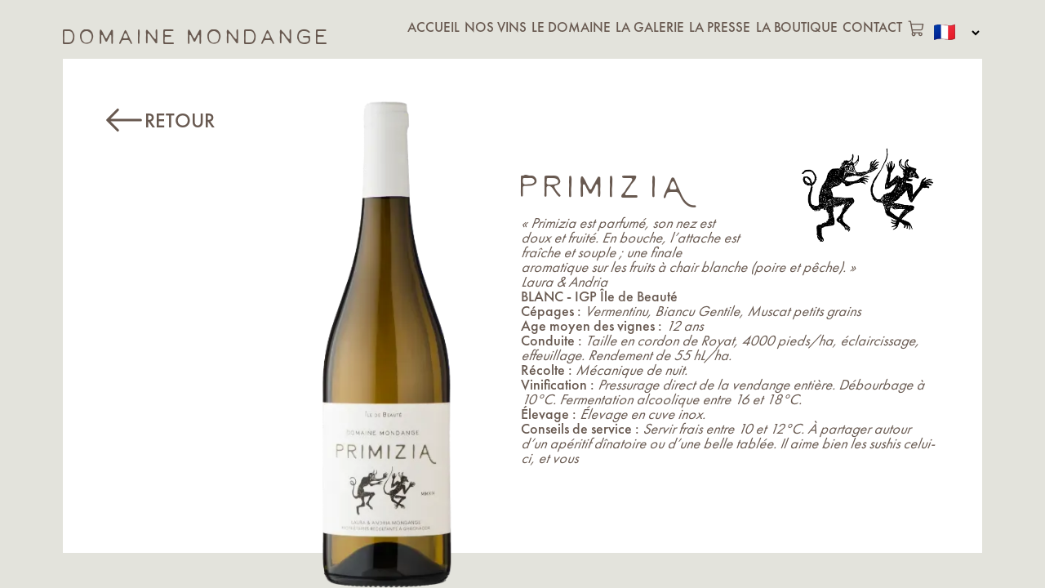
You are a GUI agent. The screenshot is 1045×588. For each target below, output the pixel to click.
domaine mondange (197, 32)
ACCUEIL (433, 27)
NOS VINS (496, 27)
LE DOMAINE (571, 27)
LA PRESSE (719, 27)
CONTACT (872, 27)
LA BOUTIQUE (797, 27)
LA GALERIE (650, 27)
